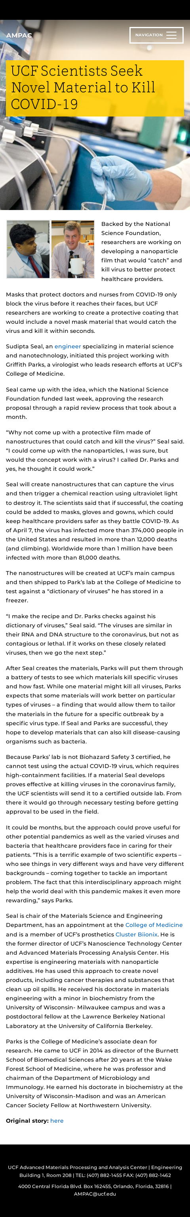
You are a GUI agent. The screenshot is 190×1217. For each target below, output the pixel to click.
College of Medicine (154, 925)
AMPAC (19, 35)
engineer (68, 346)
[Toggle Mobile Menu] (182, 9)
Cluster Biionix (137, 934)
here (57, 1120)
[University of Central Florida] (60, 10)
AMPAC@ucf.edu (95, 1194)
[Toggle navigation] (156, 35)
